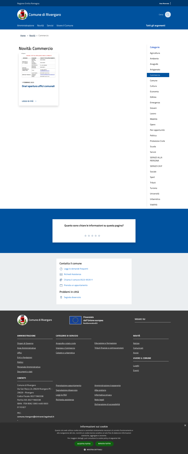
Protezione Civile (157, 141)
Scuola (153, 146)
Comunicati (138, 348)
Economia (154, 91)
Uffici (19, 352)
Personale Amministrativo (28, 366)
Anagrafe (154, 64)
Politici (20, 362)
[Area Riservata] (164, 3)
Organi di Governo (25, 343)
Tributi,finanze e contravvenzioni (109, 347)
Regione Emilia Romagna (28, 3)
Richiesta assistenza (65, 399)
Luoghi (136, 365)
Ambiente (154, 58)
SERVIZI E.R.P (156, 166)
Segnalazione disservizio (66, 390)
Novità (32, 35)
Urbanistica (155, 199)
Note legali (99, 399)
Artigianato (155, 69)
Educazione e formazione (106, 343)
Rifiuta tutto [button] (104, 443)
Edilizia (153, 97)
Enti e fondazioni (24, 357)
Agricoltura (155, 53)
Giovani (153, 108)
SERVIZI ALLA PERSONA (156, 159)
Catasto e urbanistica (65, 352)
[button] (94, 449)
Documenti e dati (24, 371)
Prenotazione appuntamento (68, 385)
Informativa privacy (103, 394)
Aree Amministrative (26, 348)
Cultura (153, 86)
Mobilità (153, 119)
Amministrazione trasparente (108, 385)
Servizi (153, 152)
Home (23, 35)
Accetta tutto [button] (83, 444)
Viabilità (153, 204)
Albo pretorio (100, 390)
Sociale (153, 171)
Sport (152, 177)
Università (154, 193)
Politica (153, 135)
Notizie (136, 343)
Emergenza (155, 102)
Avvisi (136, 352)
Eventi (136, 370)
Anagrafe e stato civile (66, 343)
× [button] (185, 426)
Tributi (153, 182)
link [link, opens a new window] (119, 438)
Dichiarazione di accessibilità (107, 404)
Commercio (155, 75)
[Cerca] (167, 14)
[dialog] (94, 438)
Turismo (153, 188)
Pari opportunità (157, 130)
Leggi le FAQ (61, 394)
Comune (153, 80)
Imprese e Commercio (65, 348)
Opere (152, 124)
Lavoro (153, 113)
